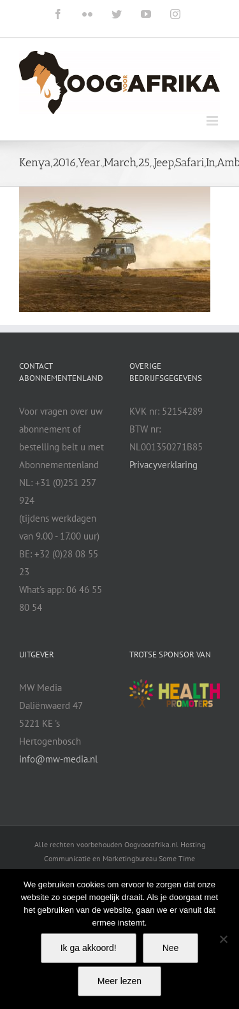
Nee (171, 948)
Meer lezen (119, 981)
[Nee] (223, 939)
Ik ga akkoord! (89, 948)
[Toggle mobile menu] (213, 120)
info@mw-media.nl (58, 759)
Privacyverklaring (163, 465)
